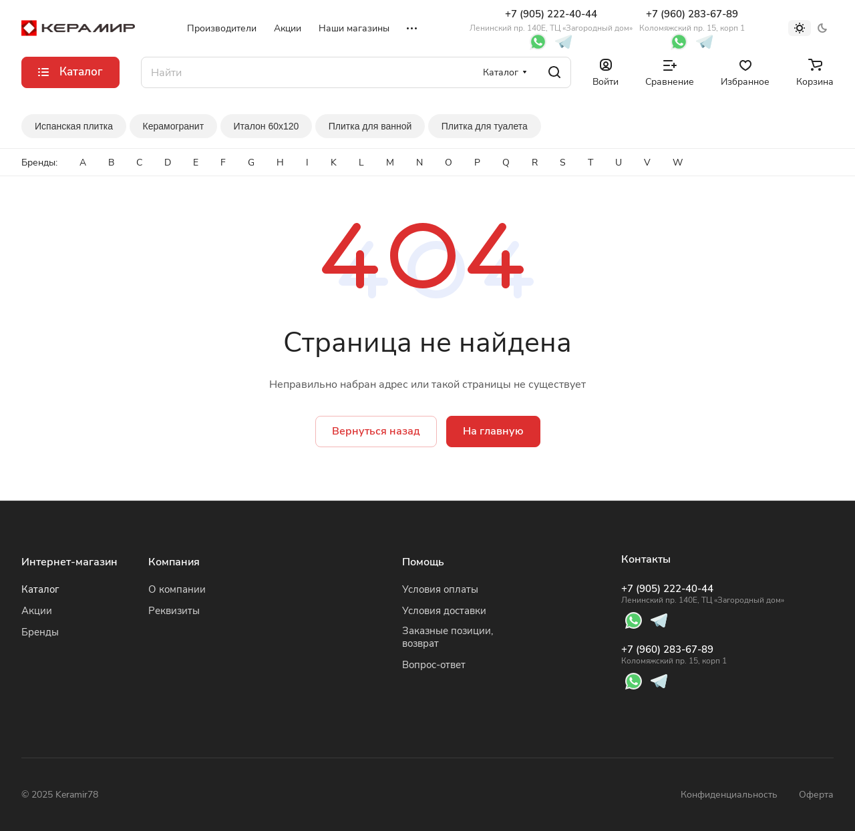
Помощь (423, 562)
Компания (174, 562)
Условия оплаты (440, 589)
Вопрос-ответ (434, 664)
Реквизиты (174, 610)
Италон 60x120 (266, 126)
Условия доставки (444, 610)
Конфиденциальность (729, 794)
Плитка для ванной (370, 126)
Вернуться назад (376, 431)
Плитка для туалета (485, 126)
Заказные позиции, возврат (447, 637)
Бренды (40, 632)
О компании (177, 589)
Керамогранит (173, 126)
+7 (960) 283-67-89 (692, 20)
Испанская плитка (74, 126)
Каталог (40, 589)
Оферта (816, 794)
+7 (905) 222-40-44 (551, 20)
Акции (36, 610)
